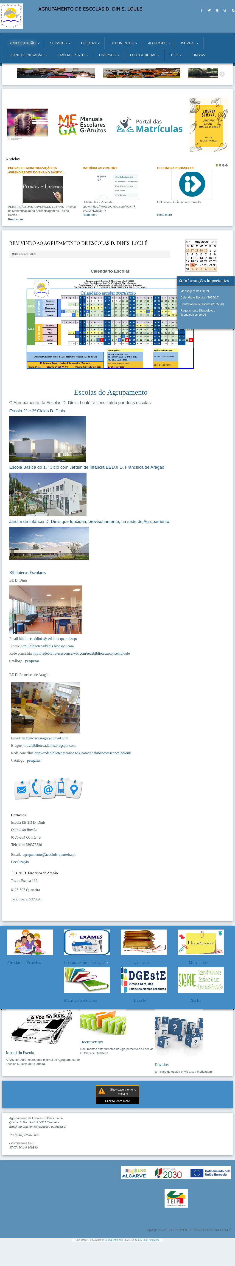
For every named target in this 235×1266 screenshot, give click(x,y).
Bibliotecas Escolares (27, 596)
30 (214, 289)
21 (205, 285)
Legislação (135, 986)
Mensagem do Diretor (194, 315)
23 (214, 285)
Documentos (91, 1066)
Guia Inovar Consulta (175, 192)
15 (210, 282)
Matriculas (193, 986)
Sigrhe (189, 1024)
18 (192, 285)
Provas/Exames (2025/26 (85, 986)
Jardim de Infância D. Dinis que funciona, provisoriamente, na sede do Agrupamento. (89, 545)
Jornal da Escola (20, 1076)
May (197, 266)
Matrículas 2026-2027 (100, 192)
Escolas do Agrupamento (111, 416)
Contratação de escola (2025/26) (202, 328)
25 (192, 289)
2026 (204, 266)
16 (214, 282)
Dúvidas (162, 1088)
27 (201, 289)
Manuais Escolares (80, 1024)
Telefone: (18, 869)
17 (187, 285)
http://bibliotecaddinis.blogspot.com (47, 670)
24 (187, 289)
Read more (15, 243)
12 (196, 282)
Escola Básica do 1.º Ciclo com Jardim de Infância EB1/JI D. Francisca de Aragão (86, 491)
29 (210, 289)
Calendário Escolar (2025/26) (199, 321)
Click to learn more (117, 1125)
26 (196, 289)
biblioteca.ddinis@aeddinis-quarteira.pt (48, 663)
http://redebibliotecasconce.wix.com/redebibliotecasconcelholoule (81, 678)
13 (201, 282)
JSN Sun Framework (148, 1264)
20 (201, 285)
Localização (20, 886)
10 (187, 282)
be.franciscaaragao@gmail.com (45, 762)
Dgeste (133, 1024)
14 (205, 282)
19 (196, 285)
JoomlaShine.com (114, 1264)
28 (205, 289)
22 (210, 285)
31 (187, 293)
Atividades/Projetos (24, 986)
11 (192, 282)
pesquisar (31, 685)
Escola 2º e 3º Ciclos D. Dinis (37, 434)
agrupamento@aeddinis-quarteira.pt (49, 878)
